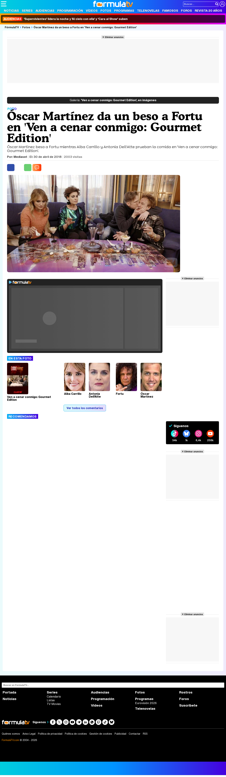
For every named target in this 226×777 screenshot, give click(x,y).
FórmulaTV (12, 27)
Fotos (105, 10)
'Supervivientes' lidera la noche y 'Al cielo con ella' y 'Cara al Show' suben (65, 19)
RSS (145, 734)
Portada (9, 692)
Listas (51, 700)
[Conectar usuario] (222, 4)
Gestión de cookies (100, 734)
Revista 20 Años (208, 10)
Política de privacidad (50, 734)
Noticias (11, 10)
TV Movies (54, 704)
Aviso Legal (28, 734)
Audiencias (44, 10)
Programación (70, 10)
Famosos (170, 10)
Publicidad (120, 734)
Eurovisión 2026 (146, 703)
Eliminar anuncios (114, 37)
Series (27, 10)
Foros (186, 10)
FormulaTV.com (10, 740)
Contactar (134, 734)
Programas (124, 10)
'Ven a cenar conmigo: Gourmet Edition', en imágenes (113, 100)
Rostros (185, 692)
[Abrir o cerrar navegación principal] (4, 3)
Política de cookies (76, 734)
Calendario (54, 696)
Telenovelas (148, 10)
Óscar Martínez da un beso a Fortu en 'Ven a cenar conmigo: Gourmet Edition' (85, 27)
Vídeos (92, 10)
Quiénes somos (11, 734)
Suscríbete (188, 705)
